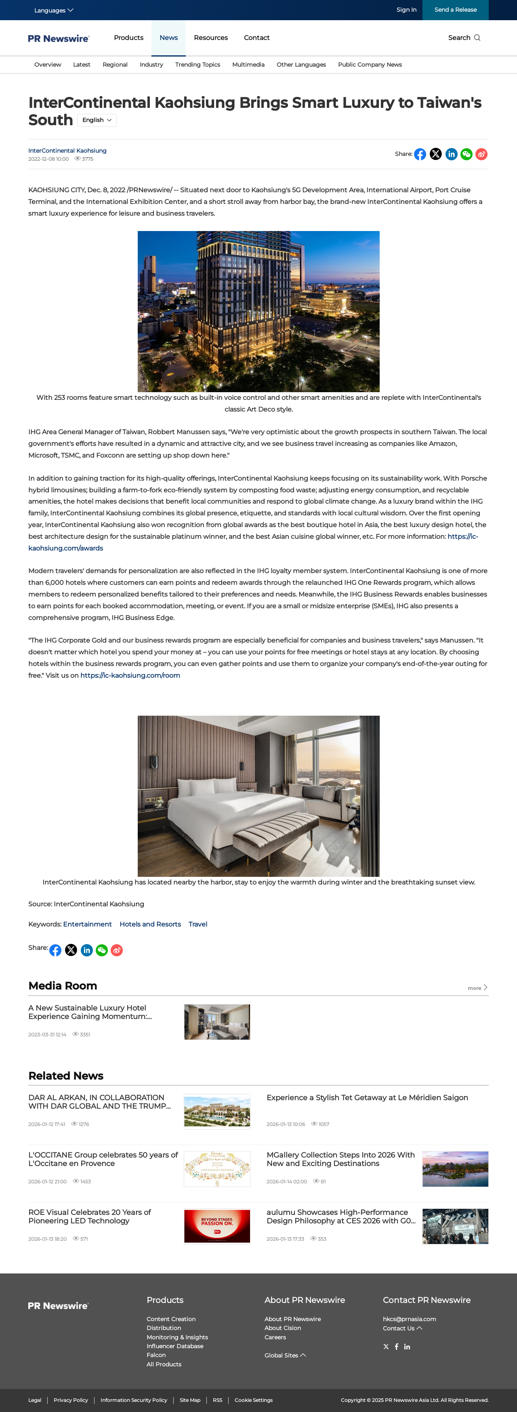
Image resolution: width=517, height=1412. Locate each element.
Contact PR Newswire (427, 1300)
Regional (115, 64)
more (478, 987)
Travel (198, 924)
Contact (257, 38)
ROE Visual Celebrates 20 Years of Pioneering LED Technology (89, 1217)
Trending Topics (197, 64)
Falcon (156, 1355)
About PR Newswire (305, 1300)
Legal (34, 1400)
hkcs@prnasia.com (409, 1319)
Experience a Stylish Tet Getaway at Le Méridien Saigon (367, 1098)
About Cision (283, 1328)
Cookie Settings (254, 1400)
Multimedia (248, 64)
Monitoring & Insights (177, 1337)
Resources (211, 38)
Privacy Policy (71, 1400)
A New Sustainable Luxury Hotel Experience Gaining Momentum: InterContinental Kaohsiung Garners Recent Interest (94, 1012)
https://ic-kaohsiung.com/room (130, 675)
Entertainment (87, 924)
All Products (164, 1364)
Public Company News (370, 64)
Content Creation (171, 1319)
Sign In (406, 9)
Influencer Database (175, 1346)
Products (128, 38)
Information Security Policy (134, 1400)
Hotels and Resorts (150, 924)
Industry (151, 64)
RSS (217, 1400)
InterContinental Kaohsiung (67, 150)
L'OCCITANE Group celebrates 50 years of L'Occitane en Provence (103, 1159)
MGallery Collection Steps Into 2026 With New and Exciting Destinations (341, 1159)
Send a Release (456, 9)
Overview (47, 64)
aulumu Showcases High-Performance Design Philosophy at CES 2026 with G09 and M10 (341, 1217)
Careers (275, 1337)
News (169, 38)
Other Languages (301, 64)
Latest (81, 64)
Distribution (164, 1328)
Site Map (190, 1400)
